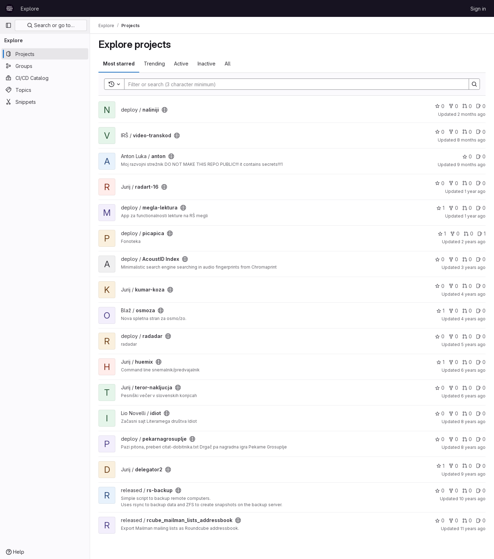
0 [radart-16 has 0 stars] (439, 183)
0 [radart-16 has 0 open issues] (481, 183)
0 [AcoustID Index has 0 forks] (453, 259)
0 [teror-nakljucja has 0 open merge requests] (467, 388)
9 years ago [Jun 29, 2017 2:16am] (473, 474)
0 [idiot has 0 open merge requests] (467, 413)
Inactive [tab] (207, 64)
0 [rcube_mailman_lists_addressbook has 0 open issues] (481, 520)
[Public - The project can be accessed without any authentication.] (164, 110)
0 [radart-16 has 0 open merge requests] (467, 183)
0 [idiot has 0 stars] (439, 413)
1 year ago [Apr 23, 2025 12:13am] (475, 216)
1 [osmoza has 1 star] (440, 311)
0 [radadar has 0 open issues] (481, 336)
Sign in (478, 9)
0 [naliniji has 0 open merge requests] (467, 106)
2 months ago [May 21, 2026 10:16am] (471, 114)
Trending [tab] (154, 64)
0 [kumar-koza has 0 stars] (439, 286)
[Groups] (44, 65)
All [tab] (228, 64)
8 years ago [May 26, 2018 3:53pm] (473, 421)
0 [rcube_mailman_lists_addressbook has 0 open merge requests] (467, 520)
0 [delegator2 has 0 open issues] (481, 466)
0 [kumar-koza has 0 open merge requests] (467, 286)
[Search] (293, 84)
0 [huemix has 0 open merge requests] (467, 362)
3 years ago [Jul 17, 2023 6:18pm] (473, 267)
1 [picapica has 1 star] (442, 234)
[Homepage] (9, 8)
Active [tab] (181, 64)
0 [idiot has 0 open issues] (481, 413)
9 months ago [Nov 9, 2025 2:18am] (471, 164)
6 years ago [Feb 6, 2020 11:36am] (473, 395)
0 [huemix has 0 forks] (453, 362)
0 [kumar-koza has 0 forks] (453, 286)
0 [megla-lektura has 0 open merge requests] (467, 208)
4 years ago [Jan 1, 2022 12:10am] (473, 318)
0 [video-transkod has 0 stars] (439, 132)
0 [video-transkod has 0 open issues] (481, 132)
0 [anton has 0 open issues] (481, 156)
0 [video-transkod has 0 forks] (453, 132)
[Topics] (44, 89)
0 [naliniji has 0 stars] (439, 106)
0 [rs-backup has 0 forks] (453, 491)
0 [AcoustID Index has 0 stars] (439, 259)
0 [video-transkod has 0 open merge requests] (467, 132)
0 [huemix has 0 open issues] (481, 362)
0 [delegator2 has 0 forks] (453, 466)
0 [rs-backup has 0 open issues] (481, 491)
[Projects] (44, 53)
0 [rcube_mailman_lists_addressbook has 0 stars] (439, 520)
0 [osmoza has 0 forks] (453, 311)
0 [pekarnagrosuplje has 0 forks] (453, 439)
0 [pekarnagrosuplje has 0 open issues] (481, 439)
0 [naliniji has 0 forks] (453, 106)
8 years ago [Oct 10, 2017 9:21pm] (473, 447)
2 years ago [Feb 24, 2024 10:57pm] (473, 241)
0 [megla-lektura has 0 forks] (453, 208)
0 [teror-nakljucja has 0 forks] (453, 388)
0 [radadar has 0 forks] (453, 336)
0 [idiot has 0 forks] (453, 413)
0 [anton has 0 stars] (467, 156)
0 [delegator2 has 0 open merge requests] (467, 466)
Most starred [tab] (119, 64)
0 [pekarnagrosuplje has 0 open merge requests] (467, 439)
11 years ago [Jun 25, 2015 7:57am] (473, 528)
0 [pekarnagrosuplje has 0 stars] (439, 439)
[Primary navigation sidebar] (8, 25)
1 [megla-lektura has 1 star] (440, 208)
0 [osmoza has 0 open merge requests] (467, 311)
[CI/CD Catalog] (44, 77)
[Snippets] (44, 101)
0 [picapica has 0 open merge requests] (468, 234)
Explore (30, 9)
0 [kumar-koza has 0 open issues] (481, 286)
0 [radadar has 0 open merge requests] (467, 336)
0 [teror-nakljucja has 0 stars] (439, 388)
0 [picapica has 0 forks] (455, 234)
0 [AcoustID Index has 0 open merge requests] (467, 259)
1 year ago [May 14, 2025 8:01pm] (475, 191)
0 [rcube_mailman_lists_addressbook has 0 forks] (453, 520)
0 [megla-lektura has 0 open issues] (481, 208)
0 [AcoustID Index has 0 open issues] (481, 259)
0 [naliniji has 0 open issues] (481, 106)
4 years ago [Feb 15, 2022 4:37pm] (473, 294)
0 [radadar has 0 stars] (439, 336)
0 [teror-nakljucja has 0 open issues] (481, 388)
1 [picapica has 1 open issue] (481, 234)
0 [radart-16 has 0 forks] (453, 183)
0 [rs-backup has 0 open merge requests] (467, 491)
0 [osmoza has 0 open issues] (481, 311)
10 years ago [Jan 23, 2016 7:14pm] (472, 498)
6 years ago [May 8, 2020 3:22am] (473, 370)
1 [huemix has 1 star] (440, 362)
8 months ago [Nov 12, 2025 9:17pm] (471, 140)
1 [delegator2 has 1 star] (440, 466)
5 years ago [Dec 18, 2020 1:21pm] (473, 344)
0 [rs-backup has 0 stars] (439, 491)
